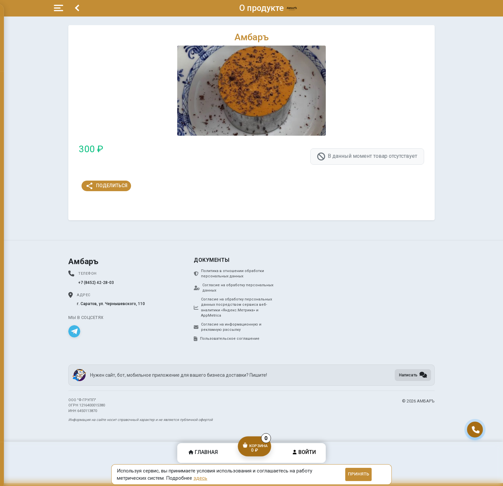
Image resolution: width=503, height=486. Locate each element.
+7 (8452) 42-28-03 (96, 282)
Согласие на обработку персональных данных (233, 288)
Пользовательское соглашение (226, 338)
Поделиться (106, 186)
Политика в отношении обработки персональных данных (229, 274)
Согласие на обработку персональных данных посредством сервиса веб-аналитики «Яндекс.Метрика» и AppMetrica (233, 307)
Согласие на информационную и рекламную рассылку (227, 327)
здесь (200, 478)
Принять (358, 473)
